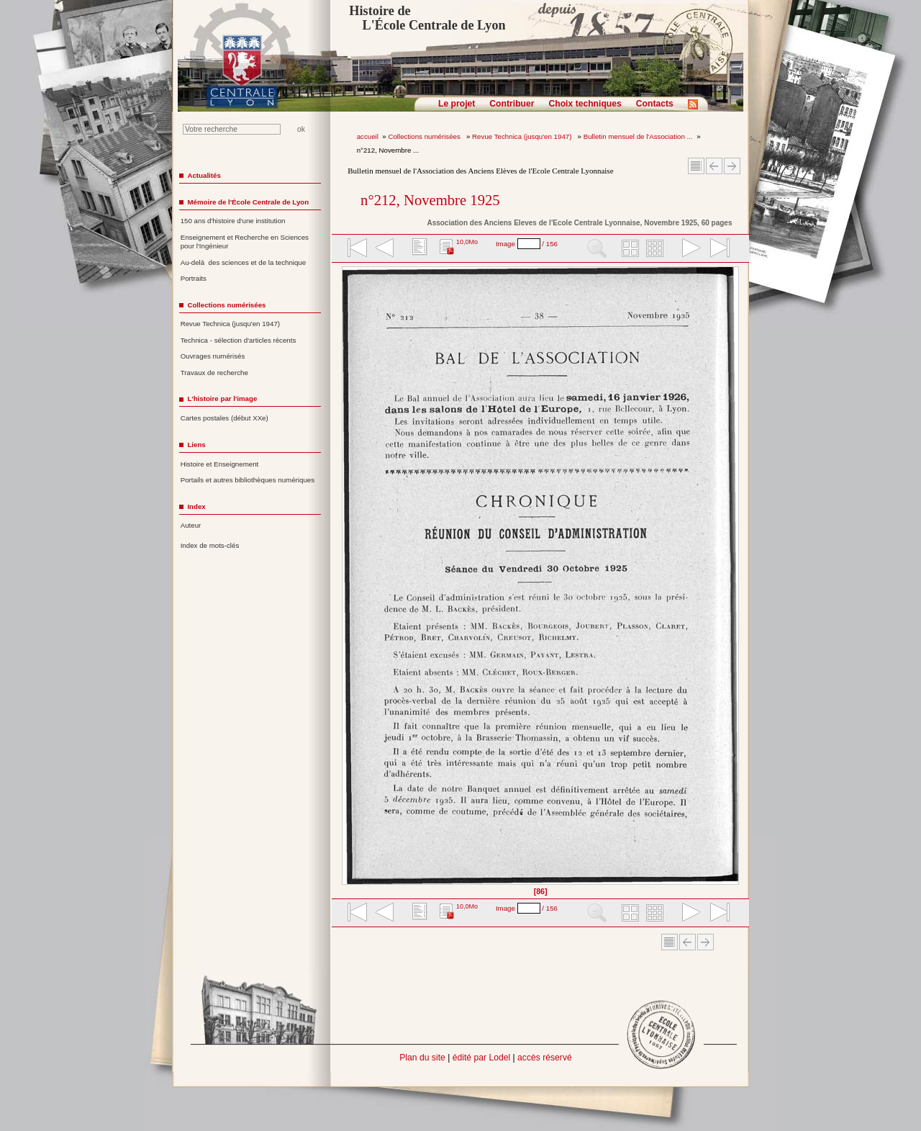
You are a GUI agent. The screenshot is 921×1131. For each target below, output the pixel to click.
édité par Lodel (481, 1058)
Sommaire (696, 166)
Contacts (654, 104)
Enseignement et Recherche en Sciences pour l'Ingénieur (245, 242)
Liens (196, 445)
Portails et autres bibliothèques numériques (247, 480)
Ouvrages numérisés (213, 356)
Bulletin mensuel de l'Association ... (638, 136)
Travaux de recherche (214, 373)
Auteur (191, 525)
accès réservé (544, 1058)
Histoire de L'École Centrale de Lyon (427, 18)
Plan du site (422, 1058)
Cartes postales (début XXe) (224, 418)
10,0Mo (467, 241)
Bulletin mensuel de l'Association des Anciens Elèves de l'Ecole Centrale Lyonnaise (480, 170)
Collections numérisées (425, 136)
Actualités (203, 175)
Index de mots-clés (210, 545)
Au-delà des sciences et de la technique (244, 262)
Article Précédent (714, 166)
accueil (367, 136)
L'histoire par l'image (222, 398)
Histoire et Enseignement (220, 464)
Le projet (456, 104)
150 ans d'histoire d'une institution (233, 221)
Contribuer (511, 104)
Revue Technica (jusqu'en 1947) (522, 136)
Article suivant (732, 166)
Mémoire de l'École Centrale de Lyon (248, 202)
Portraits (194, 278)
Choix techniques (584, 104)
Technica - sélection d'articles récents (238, 340)
